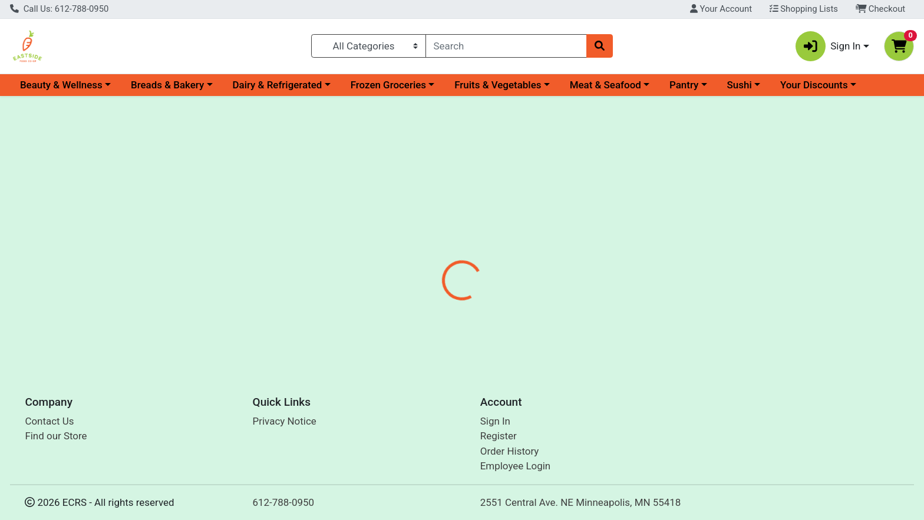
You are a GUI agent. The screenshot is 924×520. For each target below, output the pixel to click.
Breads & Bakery (167, 85)
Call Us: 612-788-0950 (59, 9)
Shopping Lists (804, 9)
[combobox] (506, 46)
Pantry (683, 85)
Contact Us (49, 421)
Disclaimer (473, 256)
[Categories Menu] (368, 46)
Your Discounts (814, 85)
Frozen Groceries (388, 85)
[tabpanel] (654, 308)
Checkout (881, 9)
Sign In (495, 421)
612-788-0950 (284, 502)
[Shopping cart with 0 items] (899, 46)
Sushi (739, 85)
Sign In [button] (828, 46)
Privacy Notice (284, 421)
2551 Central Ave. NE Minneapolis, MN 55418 (580, 502)
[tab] (418, 255)
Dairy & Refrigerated (277, 85)
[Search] (506, 46)
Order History (509, 451)
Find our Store (56, 436)
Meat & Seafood (605, 85)
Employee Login (515, 466)
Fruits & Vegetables (497, 85)
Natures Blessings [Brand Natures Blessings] (547, 302)
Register (498, 436)
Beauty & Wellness (61, 85)
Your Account (721, 9)
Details (417, 256)
